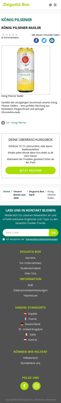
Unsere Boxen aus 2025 (20, 194)
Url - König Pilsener (16, 122)
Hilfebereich (30, 358)
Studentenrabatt (30, 268)
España (30, 313)
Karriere (30, 258)
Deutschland (30, 324)
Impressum (30, 295)
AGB (30, 285)
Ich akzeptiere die (30, 239)
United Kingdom (30, 329)
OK (53, 233)
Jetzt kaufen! (31, 170)
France (30, 319)
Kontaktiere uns (30, 363)
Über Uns (30, 273)
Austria (30, 339)
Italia (30, 334)
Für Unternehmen (30, 263)
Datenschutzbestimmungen (42, 239)
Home (6, 191)
